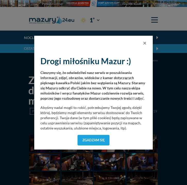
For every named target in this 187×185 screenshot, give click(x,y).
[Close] (145, 43)
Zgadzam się (93, 140)
